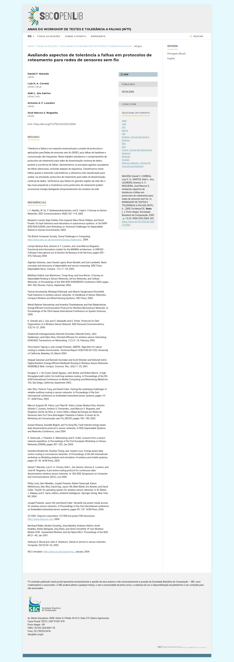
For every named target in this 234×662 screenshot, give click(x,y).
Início (31, 46)
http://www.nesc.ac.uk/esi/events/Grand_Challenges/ (55, 239)
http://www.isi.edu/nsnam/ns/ (59, 551)
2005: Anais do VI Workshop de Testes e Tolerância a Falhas (96, 46)
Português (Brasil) (176, 53)
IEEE (124, 144)
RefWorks (126, 157)
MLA (124, 147)
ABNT (124, 121)
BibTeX (125, 131)
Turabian (125, 160)
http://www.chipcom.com (40, 519)
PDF (126, 74)
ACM (124, 124)
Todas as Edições (48, 36)
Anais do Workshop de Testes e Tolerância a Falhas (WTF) (79, 29)
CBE (123, 134)
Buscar (198, 36)
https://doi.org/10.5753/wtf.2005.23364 (54, 124)
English (171, 58)
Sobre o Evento (75, 36)
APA (123, 127)
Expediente (98, 36)
